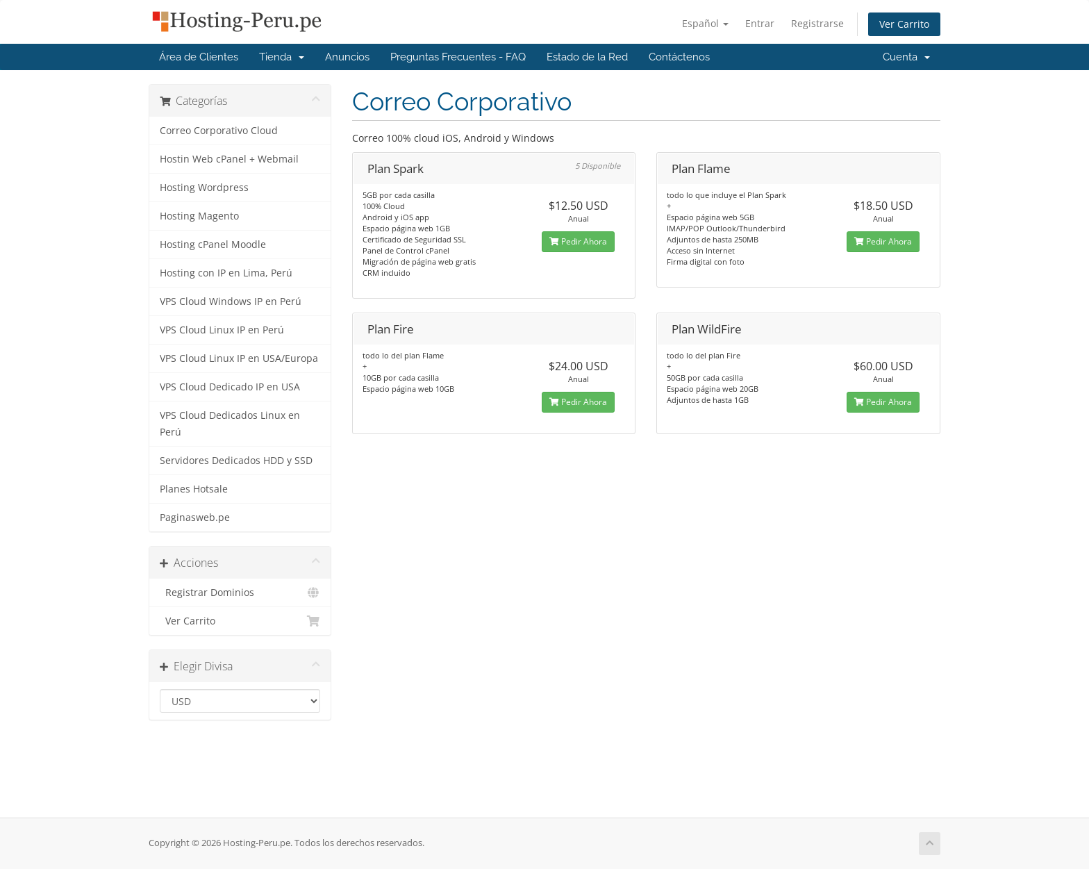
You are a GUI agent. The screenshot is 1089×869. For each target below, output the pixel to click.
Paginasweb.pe (195, 517)
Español (705, 23)
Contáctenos (679, 57)
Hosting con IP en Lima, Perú (226, 273)
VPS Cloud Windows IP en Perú (230, 301)
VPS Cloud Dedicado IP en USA (230, 387)
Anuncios (347, 57)
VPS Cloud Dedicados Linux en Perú (230, 423)
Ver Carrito (904, 24)
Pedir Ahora (578, 241)
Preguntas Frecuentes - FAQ (458, 57)
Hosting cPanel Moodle (213, 244)
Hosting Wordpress (204, 187)
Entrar (759, 23)
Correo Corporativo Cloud (219, 130)
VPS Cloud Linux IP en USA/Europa (239, 358)
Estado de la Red (587, 57)
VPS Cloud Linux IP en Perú (222, 330)
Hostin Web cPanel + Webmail (229, 159)
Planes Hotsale (194, 489)
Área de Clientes (198, 57)
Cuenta (906, 57)
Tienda (281, 57)
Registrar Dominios (240, 592)
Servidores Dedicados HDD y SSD (236, 460)
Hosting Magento (199, 216)
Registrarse (817, 23)
